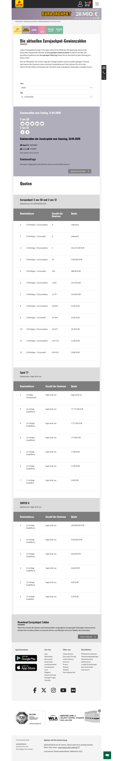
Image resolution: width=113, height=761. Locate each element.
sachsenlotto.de (21, 744)
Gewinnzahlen (44, 21)
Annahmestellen (50, 664)
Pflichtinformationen (89, 654)
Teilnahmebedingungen (90, 656)
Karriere (66, 662)
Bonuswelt (48, 659)
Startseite (19, 21)
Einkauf (66, 667)
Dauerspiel (48, 662)
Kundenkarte (49, 667)
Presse (65, 664)
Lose (46, 670)
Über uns (67, 649)
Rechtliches (86, 649)
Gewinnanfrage (50, 675)
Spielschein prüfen (78, 171)
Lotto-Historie (68, 659)
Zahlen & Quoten (30, 21)
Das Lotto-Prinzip (69, 656)
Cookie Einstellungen (89, 664)
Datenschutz (86, 662)
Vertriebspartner (69, 672)
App (46, 654)
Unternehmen (68, 654)
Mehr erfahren (86, 637)
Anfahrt (66, 670)
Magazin (47, 672)
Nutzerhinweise (87, 659)
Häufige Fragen (50, 678)
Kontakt (47, 680)
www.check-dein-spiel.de (67, 747)
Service (47, 649)
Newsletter (48, 656)
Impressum (85, 670)
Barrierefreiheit (87, 667)
